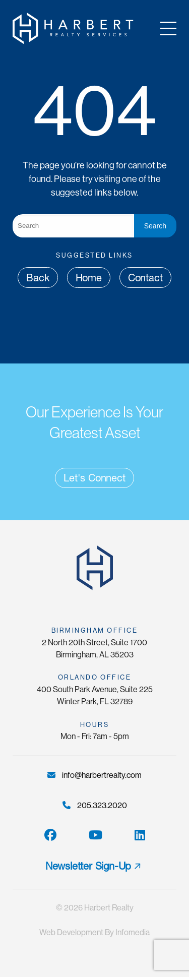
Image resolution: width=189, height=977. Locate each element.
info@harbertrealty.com (94, 775)
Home (89, 278)
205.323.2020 (94, 805)
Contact (145, 278)
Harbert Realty (109, 907)
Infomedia (132, 932)
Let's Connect (94, 478)
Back (37, 278)
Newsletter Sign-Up (88, 866)
